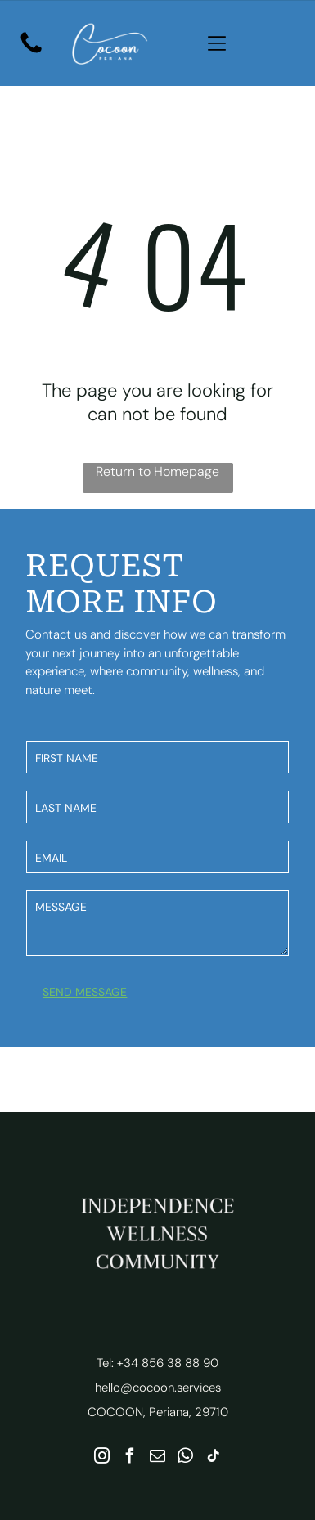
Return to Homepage (157, 471)
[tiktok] (213, 1458)
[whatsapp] (185, 1458)
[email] (157, 1458)
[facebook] (130, 1458)
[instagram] (102, 1458)
